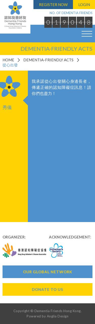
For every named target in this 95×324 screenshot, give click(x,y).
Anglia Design (58, 316)
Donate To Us (47, 289)
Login (84, 4)
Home (8, 60)
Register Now (53, 4)
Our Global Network (47, 271)
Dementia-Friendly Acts (48, 60)
